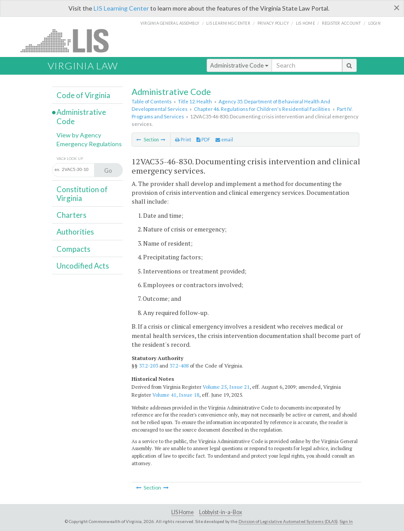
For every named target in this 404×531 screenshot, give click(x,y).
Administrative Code (239, 65)
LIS (69, 40)
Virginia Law (83, 66)
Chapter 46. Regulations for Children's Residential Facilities (262, 109)
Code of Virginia (83, 95)
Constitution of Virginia (82, 194)
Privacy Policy (273, 23)
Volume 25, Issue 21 (226, 386)
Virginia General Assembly (169, 23)
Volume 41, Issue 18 (175, 394)
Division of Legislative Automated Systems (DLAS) (288, 521)
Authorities (75, 231)
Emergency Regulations (89, 144)
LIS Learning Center (121, 8)
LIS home (305, 23)
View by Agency (79, 135)
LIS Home (182, 512)
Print (183, 139)
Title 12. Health (195, 101)
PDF (203, 139)
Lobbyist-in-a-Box (220, 512)
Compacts (74, 249)
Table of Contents (152, 101)
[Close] (396, 7)
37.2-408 (179, 365)
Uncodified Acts (83, 265)
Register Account (341, 23)
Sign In (346, 521)
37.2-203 (148, 365)
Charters (72, 215)
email (224, 139)
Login (374, 23)
